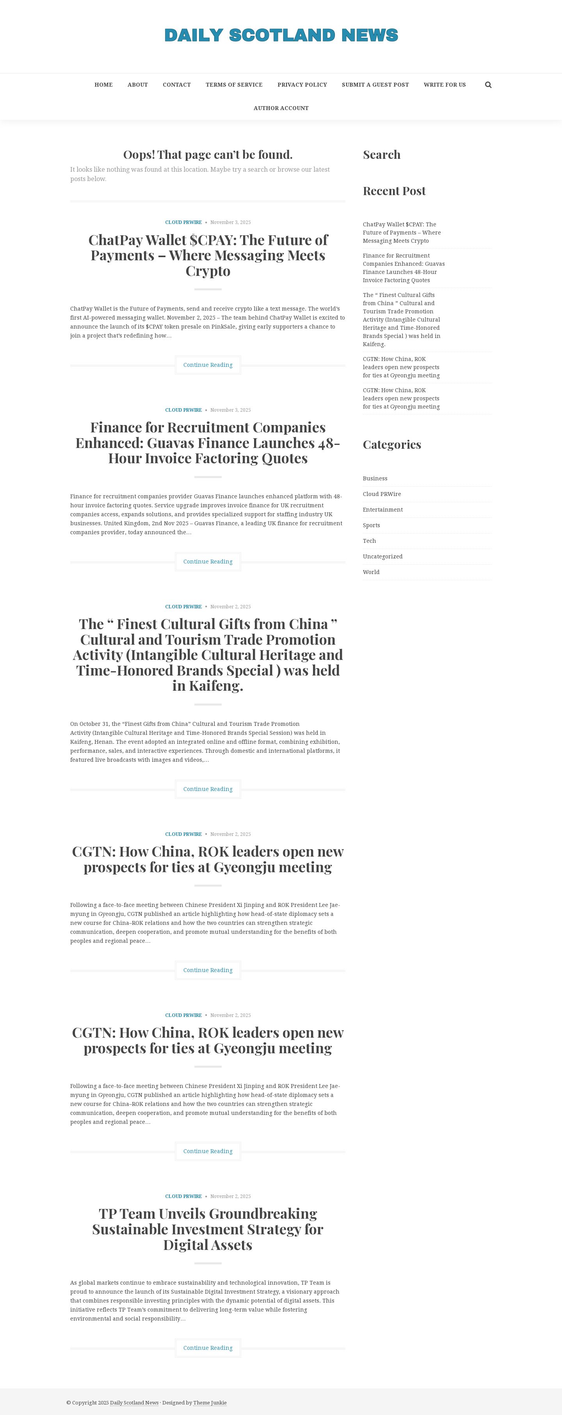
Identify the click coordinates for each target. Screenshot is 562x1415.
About (138, 85)
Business (375, 478)
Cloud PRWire (183, 222)
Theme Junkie (210, 1403)
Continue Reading (208, 365)
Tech (369, 541)
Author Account (281, 108)
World (371, 572)
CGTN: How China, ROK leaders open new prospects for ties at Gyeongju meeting (208, 858)
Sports (371, 525)
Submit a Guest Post (375, 85)
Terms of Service (234, 85)
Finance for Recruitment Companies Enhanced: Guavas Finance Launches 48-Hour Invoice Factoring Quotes (207, 442)
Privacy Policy (302, 85)
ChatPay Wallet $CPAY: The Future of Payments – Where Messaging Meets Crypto (208, 254)
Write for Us (445, 85)
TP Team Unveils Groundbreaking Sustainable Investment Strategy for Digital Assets (208, 1228)
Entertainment (383, 510)
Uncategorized (383, 556)
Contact (177, 85)
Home (103, 85)
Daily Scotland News (134, 1403)
